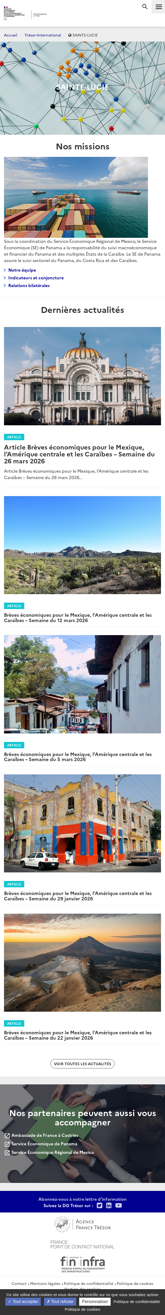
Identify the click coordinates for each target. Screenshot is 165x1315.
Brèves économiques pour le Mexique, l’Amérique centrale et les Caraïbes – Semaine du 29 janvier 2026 (78, 896)
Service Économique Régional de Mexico (49, 1152)
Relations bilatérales (29, 285)
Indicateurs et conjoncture (36, 277)
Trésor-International (43, 35)
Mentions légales (45, 1283)
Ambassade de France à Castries (41, 1135)
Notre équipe (22, 270)
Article (14, 437)
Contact (19, 1283)
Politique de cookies (135, 1283)
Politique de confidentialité (88, 1283)
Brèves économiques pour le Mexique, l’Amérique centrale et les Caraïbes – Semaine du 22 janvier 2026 (78, 1035)
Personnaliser (95, 1301)
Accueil (10, 35)
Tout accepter (23, 1301)
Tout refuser (60, 1301)
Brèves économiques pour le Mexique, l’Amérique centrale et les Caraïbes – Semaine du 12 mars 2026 (78, 617)
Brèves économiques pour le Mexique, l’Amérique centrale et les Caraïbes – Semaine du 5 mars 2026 (78, 757)
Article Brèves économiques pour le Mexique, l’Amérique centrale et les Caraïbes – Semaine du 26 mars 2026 (79, 453)
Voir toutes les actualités (82, 1063)
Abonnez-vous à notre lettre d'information (82, 1199)
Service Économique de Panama (40, 1143)
